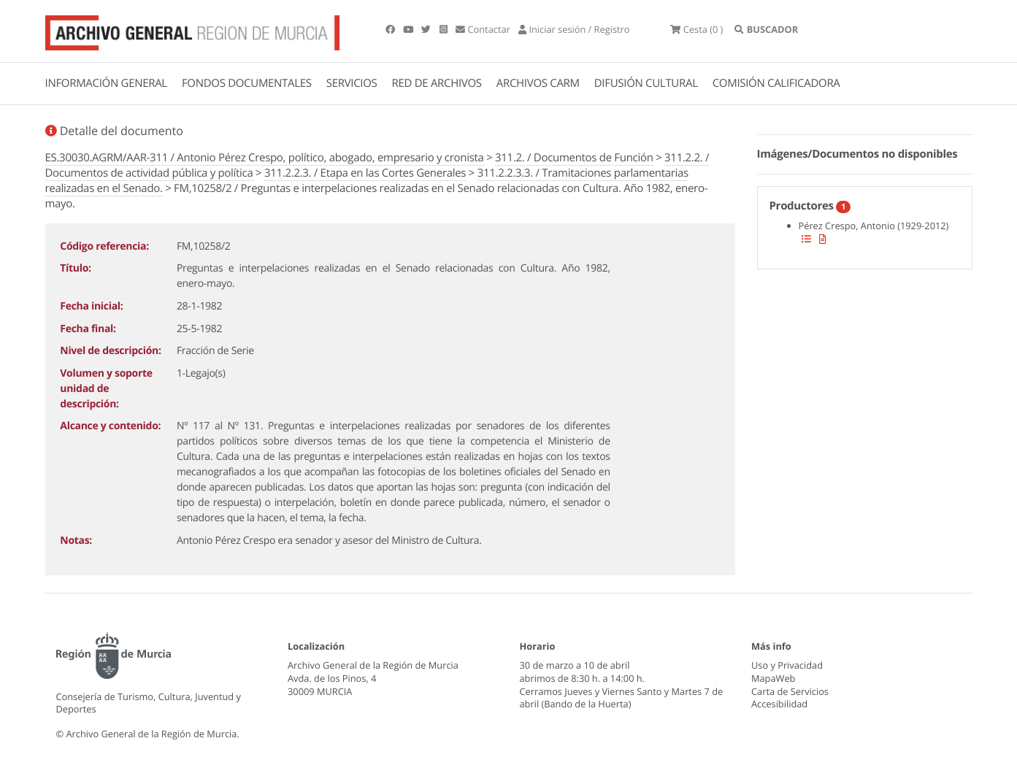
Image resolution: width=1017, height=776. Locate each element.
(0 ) (696, 29)
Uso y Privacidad (787, 665)
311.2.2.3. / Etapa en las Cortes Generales (365, 173)
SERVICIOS (351, 83)
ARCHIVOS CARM (538, 83)
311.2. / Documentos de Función (574, 157)
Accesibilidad (779, 703)
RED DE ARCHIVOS (437, 83)
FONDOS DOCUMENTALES (247, 83)
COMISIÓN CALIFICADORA (776, 83)
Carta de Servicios (790, 691)
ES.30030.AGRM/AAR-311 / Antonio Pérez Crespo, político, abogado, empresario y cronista (264, 157)
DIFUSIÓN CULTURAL (646, 83)
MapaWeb (773, 678)
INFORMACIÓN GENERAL (106, 83)
